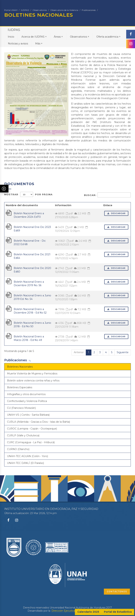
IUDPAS (25, 10)
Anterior (79, 352)
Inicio (11, 36)
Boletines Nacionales (20, 366)
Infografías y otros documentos (26, 394)
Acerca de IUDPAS (34, 36)
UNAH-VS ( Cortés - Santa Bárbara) (28, 414)
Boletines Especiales (19, 387)
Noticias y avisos (18, 43)
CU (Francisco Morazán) (21, 407)
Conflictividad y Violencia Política (27, 401)
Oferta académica (108, 36)
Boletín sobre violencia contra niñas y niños (33, 380)
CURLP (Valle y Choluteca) (23, 435)
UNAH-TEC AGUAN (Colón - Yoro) (27, 456)
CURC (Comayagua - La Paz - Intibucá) (31, 442)
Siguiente (122, 352)
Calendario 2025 (88, 611)
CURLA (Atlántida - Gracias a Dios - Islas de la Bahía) (38, 421)
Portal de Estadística (118, 611)
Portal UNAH (10, 10)
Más (38, 43)
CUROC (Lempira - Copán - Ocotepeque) (32, 428)
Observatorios (40, 10)
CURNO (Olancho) (18, 449)
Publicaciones (89, 10)
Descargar (116, 213)
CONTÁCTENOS (117, 591)
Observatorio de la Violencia (64, 10)
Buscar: (107, 195)
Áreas (58, 36)
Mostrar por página (28, 194)
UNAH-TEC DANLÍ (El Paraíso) (25, 463)
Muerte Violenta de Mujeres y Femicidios (32, 373)
